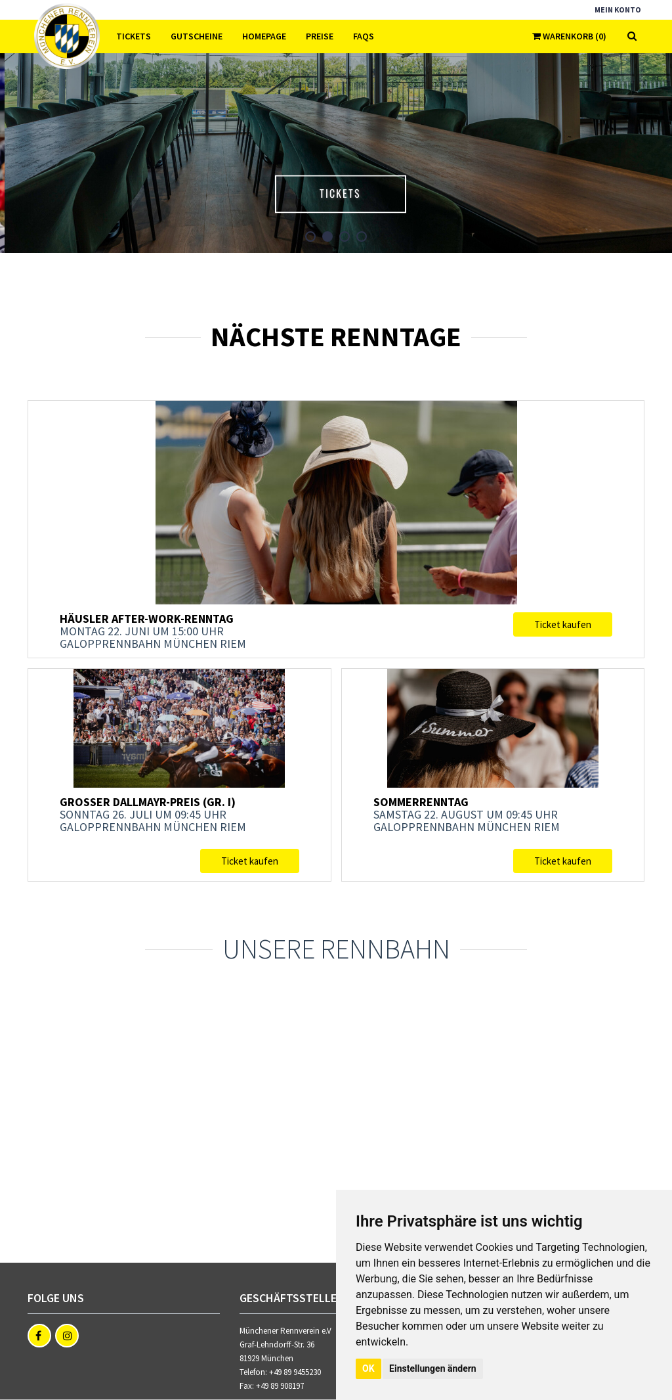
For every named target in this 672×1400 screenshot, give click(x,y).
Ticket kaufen (562, 624)
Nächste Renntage (336, 336)
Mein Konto (618, 9)
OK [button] (368, 1368)
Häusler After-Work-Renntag (147, 618)
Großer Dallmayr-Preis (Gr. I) (148, 801)
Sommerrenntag (421, 801)
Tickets (362, 192)
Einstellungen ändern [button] (432, 1368)
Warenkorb (569, 36)
